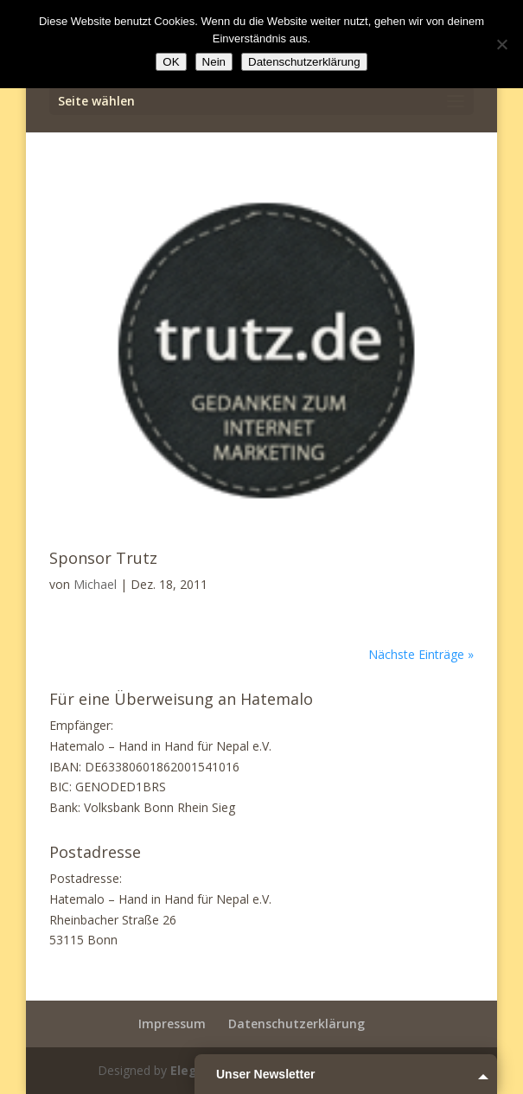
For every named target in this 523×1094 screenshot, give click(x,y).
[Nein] (501, 44)
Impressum (172, 1023)
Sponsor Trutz (103, 557)
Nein (214, 61)
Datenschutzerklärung (296, 1023)
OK (171, 61)
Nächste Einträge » (421, 654)
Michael (95, 584)
